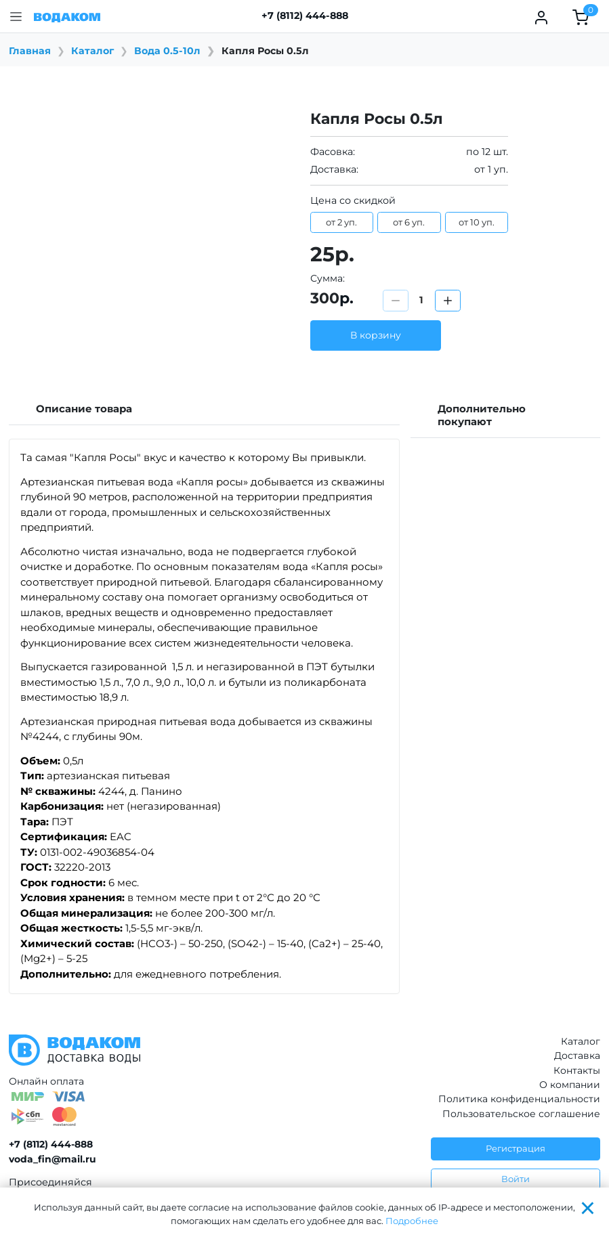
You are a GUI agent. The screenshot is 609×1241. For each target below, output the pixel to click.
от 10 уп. (477, 222)
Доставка (577, 1055)
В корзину (375, 335)
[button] (16, 16)
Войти (515, 1178)
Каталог (92, 51)
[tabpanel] (204, 716)
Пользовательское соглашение (521, 1114)
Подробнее (411, 1220)
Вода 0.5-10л (167, 51)
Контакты (576, 1070)
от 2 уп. (341, 222)
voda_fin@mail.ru (52, 1159)
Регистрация (515, 1148)
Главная (30, 51)
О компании (569, 1085)
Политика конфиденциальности (519, 1099)
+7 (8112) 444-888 (304, 15)
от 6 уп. (409, 222)
